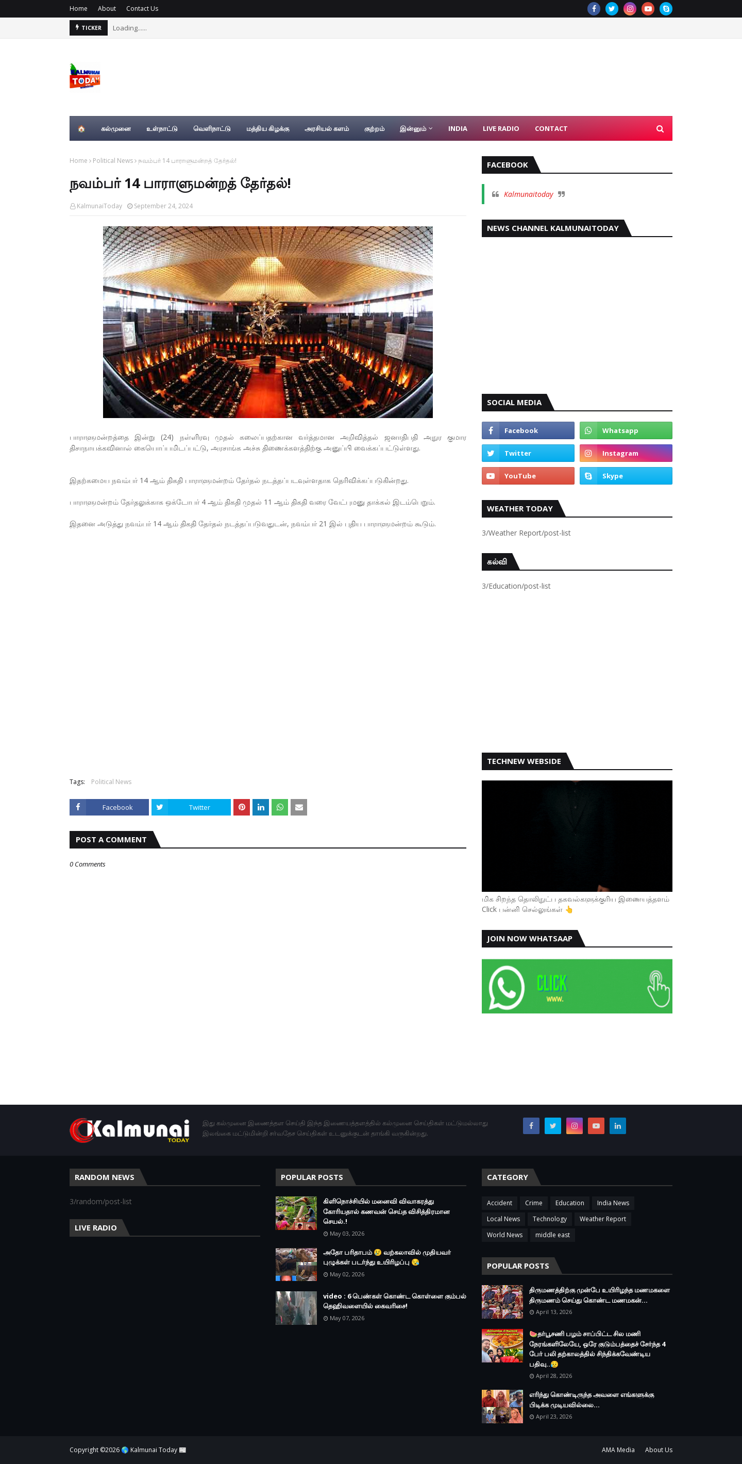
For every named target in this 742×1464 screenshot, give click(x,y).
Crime (534, 1203)
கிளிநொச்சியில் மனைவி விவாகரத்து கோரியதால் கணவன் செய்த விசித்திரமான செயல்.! (386, 1211)
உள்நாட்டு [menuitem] (162, 128)
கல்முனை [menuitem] (116, 128)
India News (613, 1203)
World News (504, 1234)
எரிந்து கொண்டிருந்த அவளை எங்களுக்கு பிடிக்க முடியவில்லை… (591, 1399)
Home (79, 8)
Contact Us (142, 8)
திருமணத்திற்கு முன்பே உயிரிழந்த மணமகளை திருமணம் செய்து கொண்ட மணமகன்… (599, 1295)
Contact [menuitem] (551, 128)
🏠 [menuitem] (81, 128)
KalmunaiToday (99, 206)
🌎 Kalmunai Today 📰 (154, 1449)
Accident (499, 1203)
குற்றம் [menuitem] (374, 128)
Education (569, 1203)
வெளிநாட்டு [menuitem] (212, 128)
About (107, 8)
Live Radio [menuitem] (501, 128)
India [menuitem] (457, 128)
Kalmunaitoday (528, 194)
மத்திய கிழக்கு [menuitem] (267, 128)
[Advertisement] (268, 648)
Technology (550, 1219)
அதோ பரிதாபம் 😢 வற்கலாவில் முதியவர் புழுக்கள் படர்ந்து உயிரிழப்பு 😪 (387, 1257)
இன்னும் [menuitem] (413, 128)
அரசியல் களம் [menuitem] (327, 128)
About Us (658, 1449)
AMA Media (618, 1449)
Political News (113, 160)
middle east (552, 1234)
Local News (503, 1219)
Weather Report (603, 1219)
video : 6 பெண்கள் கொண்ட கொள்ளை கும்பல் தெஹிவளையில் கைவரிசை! (394, 1301)
